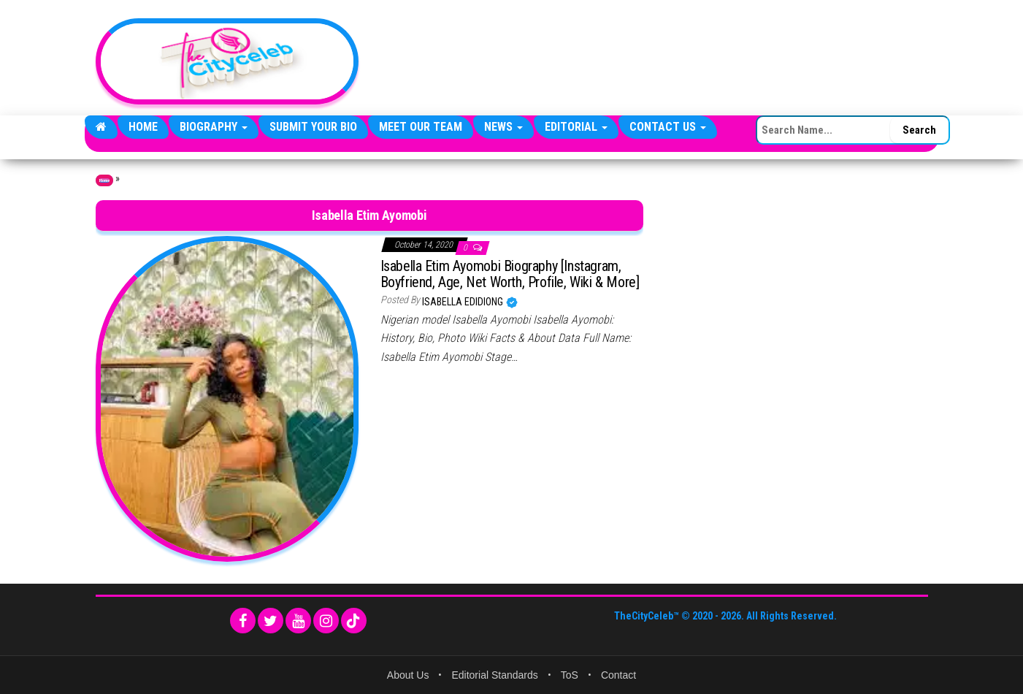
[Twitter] (270, 620)
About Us (408, 675)
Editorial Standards (494, 675)
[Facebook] (243, 620)
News (503, 127)
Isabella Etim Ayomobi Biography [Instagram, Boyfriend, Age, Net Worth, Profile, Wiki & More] (510, 274)
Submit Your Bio (313, 127)
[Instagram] (326, 620)
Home (143, 127)
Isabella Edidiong (463, 302)
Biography (214, 127)
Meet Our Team (420, 127)
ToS (569, 675)
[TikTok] (354, 620)
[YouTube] (298, 620)
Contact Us (667, 127)
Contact (618, 675)
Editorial (576, 127)
